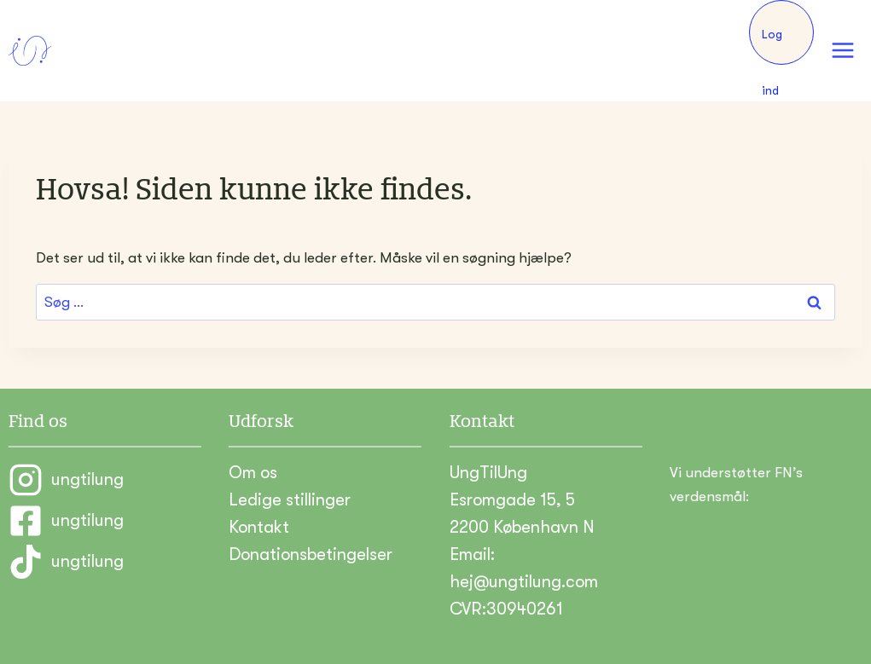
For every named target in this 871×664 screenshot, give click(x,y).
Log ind (772, 46)
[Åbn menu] (842, 50)
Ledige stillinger (290, 500)
